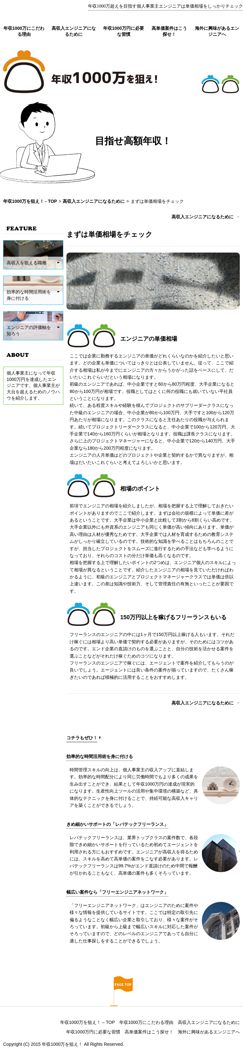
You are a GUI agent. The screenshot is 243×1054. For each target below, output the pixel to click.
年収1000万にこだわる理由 (146, 1022)
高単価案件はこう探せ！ (149, 1031)
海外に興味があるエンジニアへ (209, 1031)
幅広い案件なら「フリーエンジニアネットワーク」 (117, 892)
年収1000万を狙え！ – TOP (87, 1022)
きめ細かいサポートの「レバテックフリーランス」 (117, 824)
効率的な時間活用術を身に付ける (99, 756)
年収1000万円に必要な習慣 (93, 1031)
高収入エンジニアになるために (202, 217)
